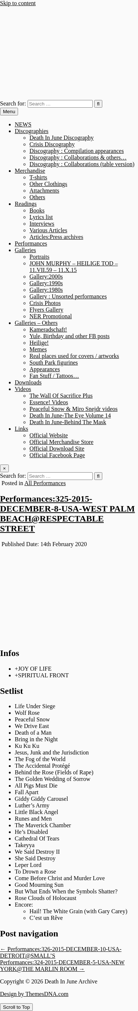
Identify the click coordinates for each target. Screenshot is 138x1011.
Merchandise (30, 171)
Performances (31, 243)
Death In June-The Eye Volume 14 (70, 415)
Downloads (28, 382)
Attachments (44, 190)
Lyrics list (41, 217)
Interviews (41, 224)
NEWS (23, 124)
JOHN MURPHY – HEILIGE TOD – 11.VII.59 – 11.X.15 (73, 266)
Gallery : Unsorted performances (68, 296)
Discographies (32, 131)
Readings (26, 204)
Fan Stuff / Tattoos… (54, 376)
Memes (38, 349)
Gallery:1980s (46, 290)
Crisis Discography (52, 144)
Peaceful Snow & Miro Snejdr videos (73, 409)
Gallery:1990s (46, 283)
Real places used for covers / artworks (74, 356)
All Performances (45, 483)
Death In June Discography (61, 138)
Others (37, 197)
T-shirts (38, 177)
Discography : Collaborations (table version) (81, 164)
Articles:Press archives (56, 237)
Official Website (48, 435)
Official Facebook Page (57, 455)
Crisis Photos (45, 303)
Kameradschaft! (48, 329)
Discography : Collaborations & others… (78, 157)
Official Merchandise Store (61, 442)
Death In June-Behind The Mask (67, 422)
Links (21, 429)
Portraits (39, 257)
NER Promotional (50, 316)
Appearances (44, 369)
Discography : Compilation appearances (76, 151)
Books (37, 210)
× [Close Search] (4, 468)
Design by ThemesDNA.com (34, 994)
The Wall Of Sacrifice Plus (61, 395)
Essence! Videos (48, 402)
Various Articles (48, 230)
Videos (23, 389)
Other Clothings (48, 184)
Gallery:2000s (46, 276)
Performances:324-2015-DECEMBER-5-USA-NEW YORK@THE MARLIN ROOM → (62, 965)
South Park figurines (53, 362)
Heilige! (39, 343)
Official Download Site (56, 448)
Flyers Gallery (46, 309)
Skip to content (18, 3)
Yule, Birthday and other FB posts (69, 336)
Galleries (25, 250)
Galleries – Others (36, 323)
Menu (9, 111)
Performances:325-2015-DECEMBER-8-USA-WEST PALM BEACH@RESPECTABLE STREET (67, 513)
